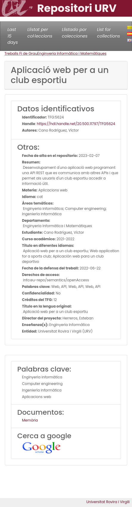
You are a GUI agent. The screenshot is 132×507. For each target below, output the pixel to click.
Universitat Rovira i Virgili (108, 501)
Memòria (30, 420)
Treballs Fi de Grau (20, 53)
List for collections (108, 32)
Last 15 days (12, 35)
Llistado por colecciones (74, 32)
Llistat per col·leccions (39, 32)
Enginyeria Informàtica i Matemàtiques (71, 53)
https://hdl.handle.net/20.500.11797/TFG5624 (76, 123)
